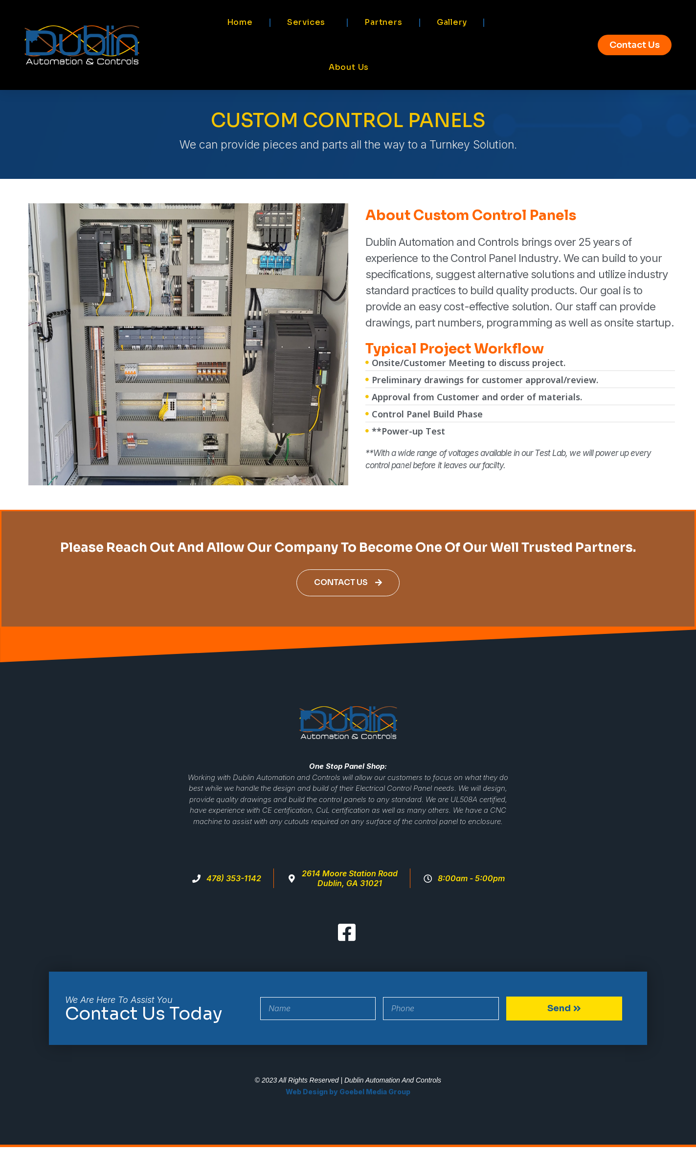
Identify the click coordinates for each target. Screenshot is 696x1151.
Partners (383, 22)
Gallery (452, 22)
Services (308, 22)
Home (240, 22)
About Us (349, 67)
